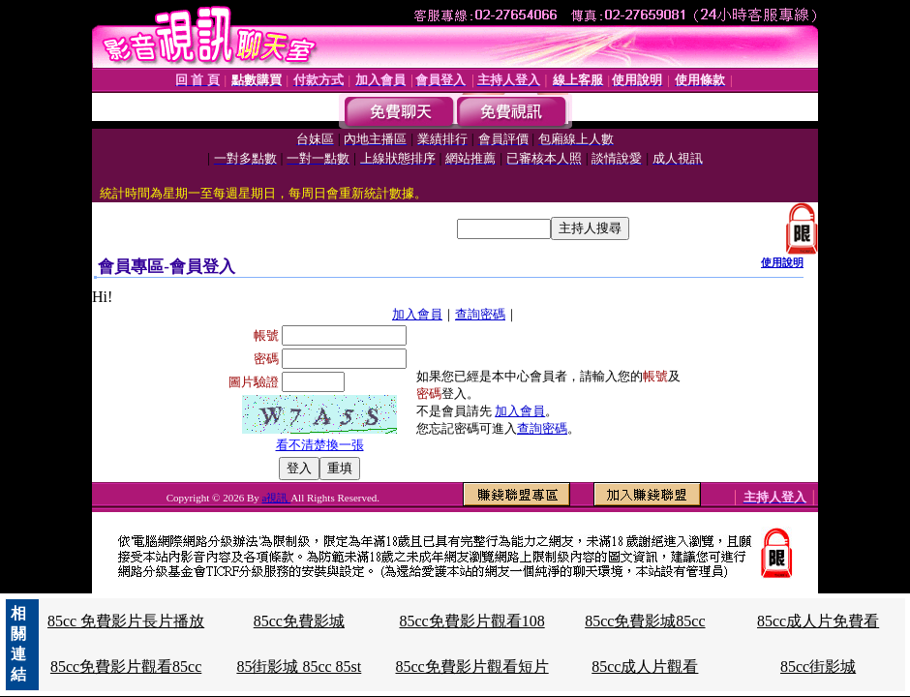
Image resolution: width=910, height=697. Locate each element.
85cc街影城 (818, 666)
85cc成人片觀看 (645, 666)
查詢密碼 (480, 314)
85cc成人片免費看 (818, 621)
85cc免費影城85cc (645, 621)
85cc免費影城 (299, 621)
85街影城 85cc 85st (298, 666)
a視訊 (276, 497)
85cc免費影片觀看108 (471, 621)
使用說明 (782, 262)
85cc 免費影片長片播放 (125, 621)
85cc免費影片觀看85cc (125, 666)
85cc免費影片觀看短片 (471, 666)
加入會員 (417, 314)
